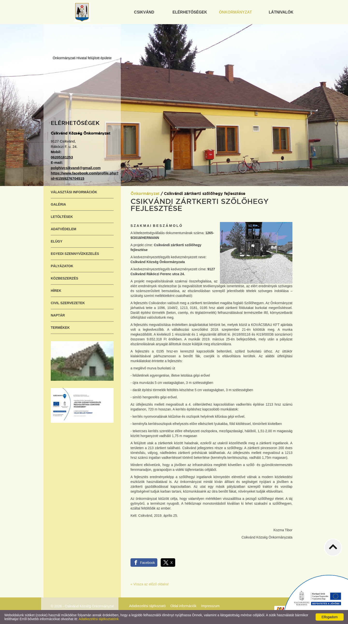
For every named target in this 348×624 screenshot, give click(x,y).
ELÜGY (56, 241)
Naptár (58, 315)
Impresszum (210, 606)
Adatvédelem (63, 229)
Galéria (58, 204)
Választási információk (74, 192)
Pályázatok (62, 266)
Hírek (56, 291)
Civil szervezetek (68, 303)
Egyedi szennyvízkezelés (75, 254)
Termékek (60, 328)
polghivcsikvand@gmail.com (76, 168)
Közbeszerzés (64, 278)
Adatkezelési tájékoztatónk (99, 619)
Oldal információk (183, 606)
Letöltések (62, 217)
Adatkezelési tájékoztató (147, 606)
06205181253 (62, 157)
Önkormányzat (145, 194)
